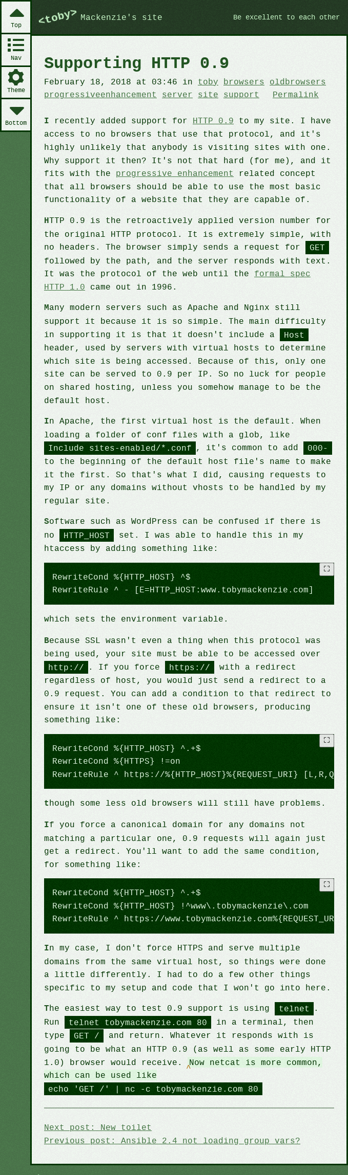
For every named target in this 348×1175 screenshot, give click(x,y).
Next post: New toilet (96, 1109)
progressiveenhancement (98, 94)
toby (201, 81)
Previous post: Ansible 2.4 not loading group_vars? (167, 1122)
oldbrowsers (288, 81)
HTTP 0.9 (206, 120)
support (233, 94)
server (172, 94)
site (201, 94)
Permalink (286, 94)
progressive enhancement (169, 172)
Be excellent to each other (282, 17)
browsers (236, 81)
